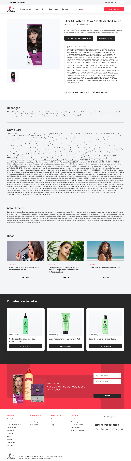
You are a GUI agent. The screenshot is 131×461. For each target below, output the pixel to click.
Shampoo (10, 439)
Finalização (10, 430)
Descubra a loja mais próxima (79, 38)
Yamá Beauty (34, 422)
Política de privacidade (78, 430)
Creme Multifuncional (14, 424)
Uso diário (10, 445)
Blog (43, 9)
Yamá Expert (34, 424)
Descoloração (11, 427)
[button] (110, 2)
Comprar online (75, 427)
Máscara (9, 436)
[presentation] (107, 388)
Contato (65, 9)
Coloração (10, 419)
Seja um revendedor (77, 424)
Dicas (37, 9)
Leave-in (10, 433)
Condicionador (11, 422)
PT (119, 2)
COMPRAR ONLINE (105, 38)
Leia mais (25, 278)
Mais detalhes (25, 346)
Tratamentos (11, 442)
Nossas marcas (25, 9)
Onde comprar (75, 422)
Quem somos (53, 9)
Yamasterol (33, 419)
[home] (12, 9)
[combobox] (121, 2)
